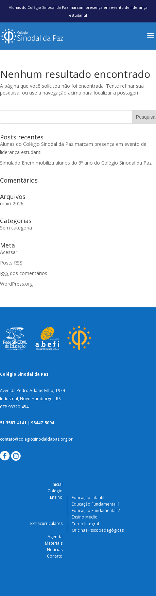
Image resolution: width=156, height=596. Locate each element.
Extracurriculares (46, 523)
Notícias (55, 549)
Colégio (55, 491)
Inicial (57, 484)
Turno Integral (85, 524)
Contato (55, 556)
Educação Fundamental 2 (96, 510)
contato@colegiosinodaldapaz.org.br (36, 439)
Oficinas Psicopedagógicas (98, 530)
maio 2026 (11, 203)
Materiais (54, 543)
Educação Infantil (88, 497)
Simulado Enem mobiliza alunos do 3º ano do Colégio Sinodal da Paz (76, 162)
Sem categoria (16, 227)
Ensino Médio (85, 517)
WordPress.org (16, 283)
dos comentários (23, 273)
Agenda (55, 537)
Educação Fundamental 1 (96, 504)
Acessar (8, 252)
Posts (11, 262)
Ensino (56, 497)
